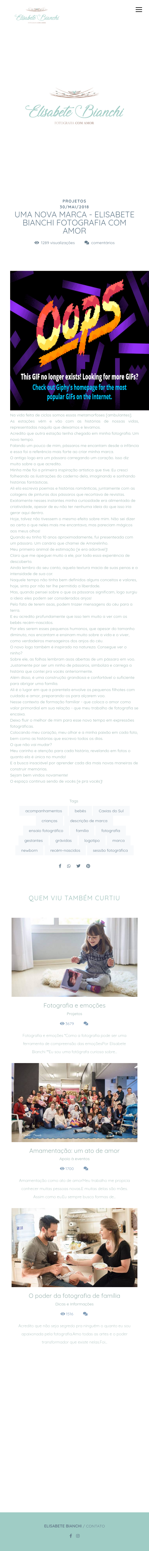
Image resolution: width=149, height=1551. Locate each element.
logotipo (92, 840)
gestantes (33, 840)
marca (119, 840)
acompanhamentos (43, 810)
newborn (29, 850)
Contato (95, 1526)
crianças (50, 820)
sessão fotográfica (110, 850)
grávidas (64, 840)
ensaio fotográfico (46, 830)
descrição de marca (88, 820)
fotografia (110, 830)
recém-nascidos (65, 850)
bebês (80, 810)
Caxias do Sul (111, 810)
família (82, 830)
